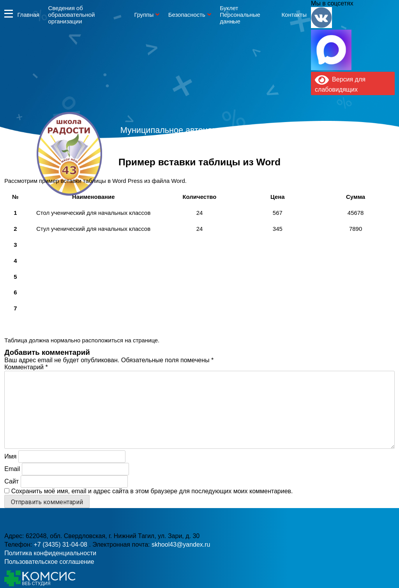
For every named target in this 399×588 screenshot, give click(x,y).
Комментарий (26, 367)
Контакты (293, 14)
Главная (28, 14)
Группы (144, 14)
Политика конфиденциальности (50, 553)
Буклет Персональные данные (240, 15)
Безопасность (186, 14)
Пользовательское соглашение (49, 561)
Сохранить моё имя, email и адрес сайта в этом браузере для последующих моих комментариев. (152, 491)
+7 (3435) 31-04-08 (173, 169)
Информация (8, 13)
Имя (10, 456)
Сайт (11, 481)
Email (12, 469)
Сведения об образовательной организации (71, 15)
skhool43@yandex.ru (285, 169)
